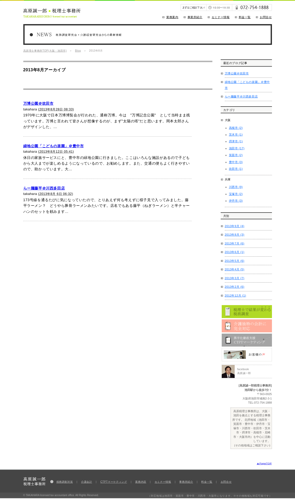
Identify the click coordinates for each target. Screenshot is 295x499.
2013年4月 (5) (234, 269)
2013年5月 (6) (234, 260)
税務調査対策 (64, 481)
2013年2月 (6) (234, 286)
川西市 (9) (236, 186)
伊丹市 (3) (236, 200)
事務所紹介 (186, 481)
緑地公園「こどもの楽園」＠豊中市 (53, 146)
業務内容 (140, 481)
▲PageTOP (264, 463)
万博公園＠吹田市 (38, 103)
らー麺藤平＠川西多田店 (44, 188)
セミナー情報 (221, 17)
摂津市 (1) (236, 141)
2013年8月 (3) (234, 234)
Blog (78, 50)
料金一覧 (245, 17)
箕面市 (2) (236, 155)
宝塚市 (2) (236, 193)
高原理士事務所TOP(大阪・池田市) (45, 50)
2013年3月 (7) (234, 278)
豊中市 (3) (236, 162)
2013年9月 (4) (234, 226)
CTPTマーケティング (113, 481)
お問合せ (266, 17)
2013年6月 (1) (234, 252)
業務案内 (172, 17)
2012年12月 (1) (235, 295)
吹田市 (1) (236, 168)
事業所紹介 (195, 17)
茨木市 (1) (236, 134)
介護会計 (86, 481)
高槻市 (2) (236, 127)
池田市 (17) (237, 148)
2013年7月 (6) (234, 243)
